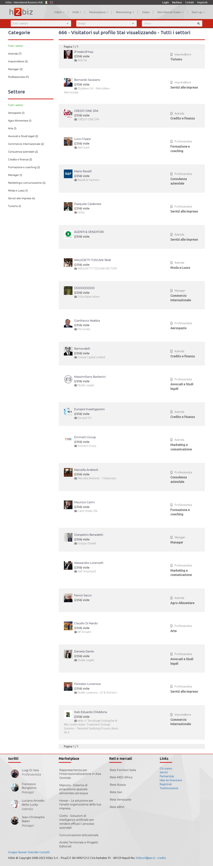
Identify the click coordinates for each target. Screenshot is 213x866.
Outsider (33, 852)
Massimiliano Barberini (90, 376)
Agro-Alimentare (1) (19, 120)
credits (161, 857)
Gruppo (12, 852)
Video (145, 12)
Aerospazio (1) (16, 112)
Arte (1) (12, 128)
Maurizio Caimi (84, 502)
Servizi (164, 772)
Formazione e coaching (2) (24, 167)
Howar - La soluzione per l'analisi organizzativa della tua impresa (80, 804)
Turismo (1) (14, 206)
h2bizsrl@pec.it (145, 857)
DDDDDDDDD (84, 288)
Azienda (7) (15, 53)
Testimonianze (169, 788)
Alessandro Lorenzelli (88, 563)
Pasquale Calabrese (87, 204)
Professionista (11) (18, 77)
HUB (76, 12)
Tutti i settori (15, 45)
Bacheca (177, 2)
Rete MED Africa (121, 777)
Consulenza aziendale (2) (23, 151)
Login (165, 2)
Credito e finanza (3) (20, 159)
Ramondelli (82, 348)
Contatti (189, 2)
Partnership (167, 776)
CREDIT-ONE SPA (86, 111)
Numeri (22, 852)
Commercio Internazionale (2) (26, 144)
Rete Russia (118, 784)
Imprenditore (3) (18, 61)
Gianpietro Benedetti (88, 534)
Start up (198, 12)
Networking (125, 12)
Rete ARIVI (117, 807)
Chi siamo (166, 768)
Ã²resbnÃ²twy (83, 52)
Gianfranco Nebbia (87, 320)
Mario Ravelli (83, 171)
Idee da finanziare (171, 780)
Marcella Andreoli (86, 470)
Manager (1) (15, 175)
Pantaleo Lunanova (87, 684)
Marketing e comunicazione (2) (27, 182)
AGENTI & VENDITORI (89, 232)
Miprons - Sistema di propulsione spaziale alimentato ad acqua (73, 789)
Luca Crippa (82, 139)
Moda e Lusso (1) (18, 190)
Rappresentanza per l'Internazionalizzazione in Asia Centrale (80, 774)
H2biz (59, 12)
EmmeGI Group (85, 437)
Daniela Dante (84, 651)
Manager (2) (15, 69)
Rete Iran (116, 792)
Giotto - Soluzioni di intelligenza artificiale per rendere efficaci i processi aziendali (76, 821)
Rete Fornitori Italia (123, 770)
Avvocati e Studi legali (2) (23, 136)
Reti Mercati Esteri (170, 12)
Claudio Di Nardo (86, 623)
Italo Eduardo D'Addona (90, 712)
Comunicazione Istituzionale (79, 835)
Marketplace (98, 12)
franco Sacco (83, 595)
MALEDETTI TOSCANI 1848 (92, 260)
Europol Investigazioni (89, 409)
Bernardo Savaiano (87, 79)
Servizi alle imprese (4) (21, 198)
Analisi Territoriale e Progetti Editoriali (78, 844)
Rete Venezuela (120, 799)
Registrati (202, 2)
